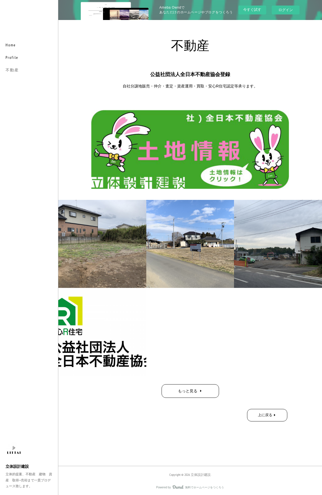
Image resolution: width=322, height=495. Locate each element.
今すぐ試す (252, 9)
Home (11, 44)
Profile (12, 57)
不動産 (12, 69)
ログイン (285, 10)
